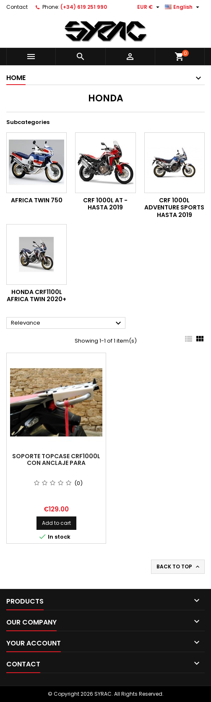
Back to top (178, 566)
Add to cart (56, 522)
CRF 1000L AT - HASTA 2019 (105, 204)
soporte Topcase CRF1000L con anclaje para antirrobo (56, 463)
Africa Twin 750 (37, 200)
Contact (17, 6)
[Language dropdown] (183, 7)
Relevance (67, 323)
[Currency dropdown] (149, 7)
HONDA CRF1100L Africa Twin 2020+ (36, 296)
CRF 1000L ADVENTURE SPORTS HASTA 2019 (174, 207)
